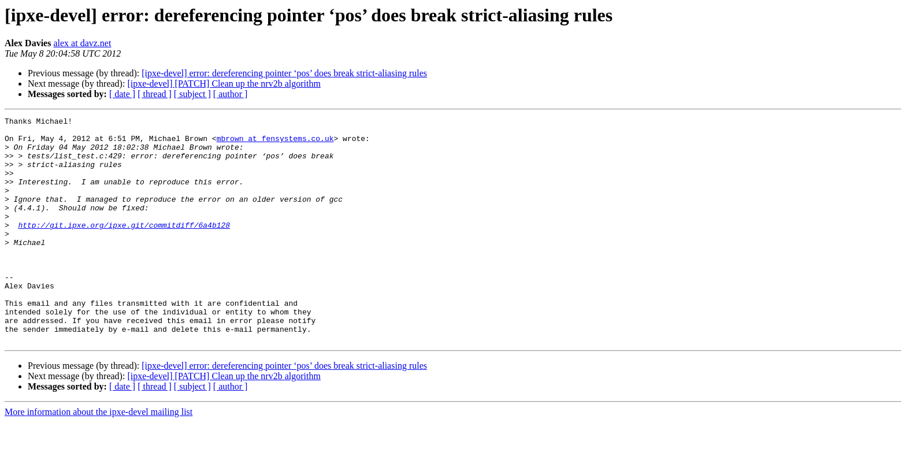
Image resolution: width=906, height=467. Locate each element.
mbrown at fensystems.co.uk (275, 143)
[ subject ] (192, 94)
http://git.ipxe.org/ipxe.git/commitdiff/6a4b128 (124, 247)
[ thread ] (155, 94)
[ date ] (122, 94)
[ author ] (230, 94)
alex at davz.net (82, 43)
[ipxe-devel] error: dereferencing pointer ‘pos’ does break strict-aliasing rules (284, 73)
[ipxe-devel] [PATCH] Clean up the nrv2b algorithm (223, 83)
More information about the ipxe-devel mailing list (98, 457)
